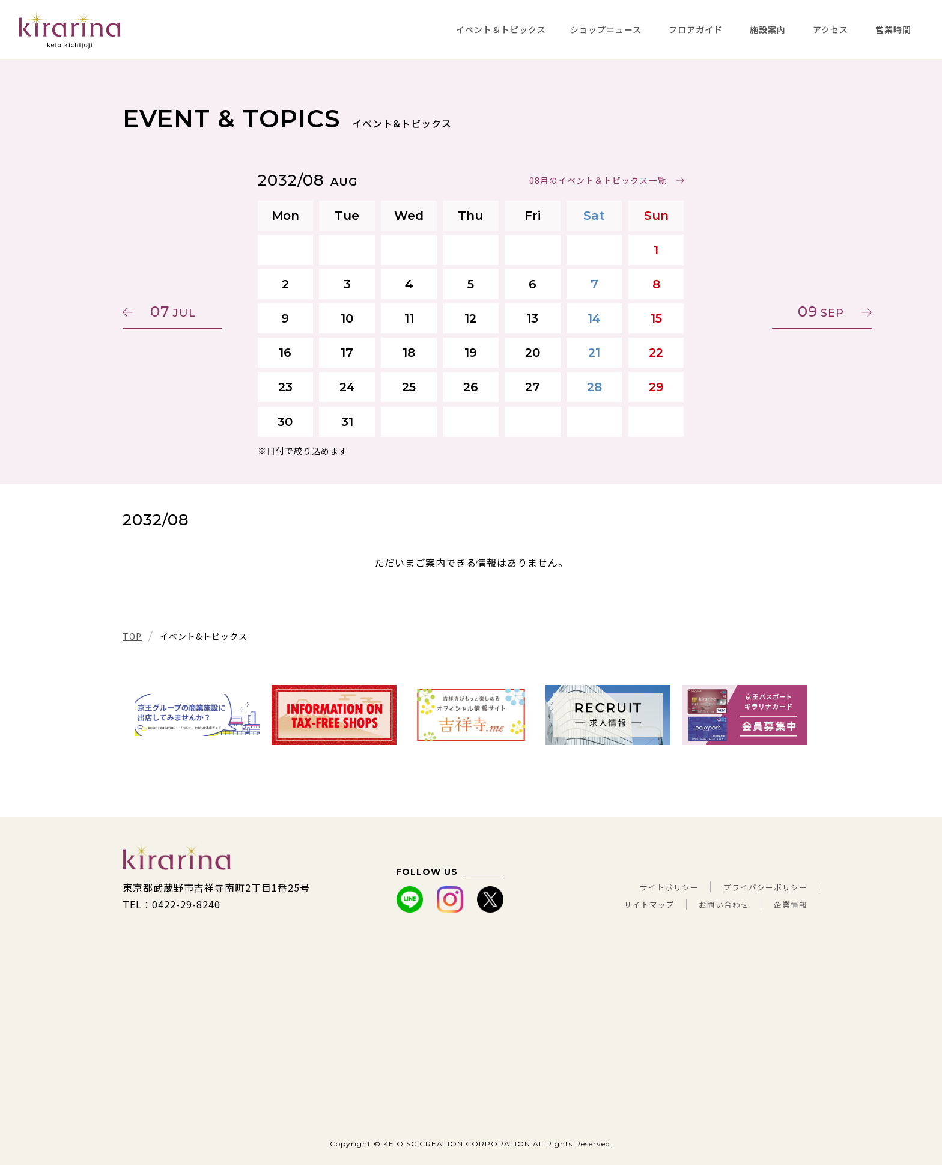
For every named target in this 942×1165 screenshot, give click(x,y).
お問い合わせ (709, 904)
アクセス (830, 29)
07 (179, 311)
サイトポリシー (642, 887)
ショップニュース (606, 29)
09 (763, 311)
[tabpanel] (197, 715)
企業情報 (787, 904)
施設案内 (768, 29)
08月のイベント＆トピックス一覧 (597, 180)
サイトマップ (620, 904)
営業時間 (893, 29)
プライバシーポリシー (756, 887)
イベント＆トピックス (501, 29)
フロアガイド (696, 29)
